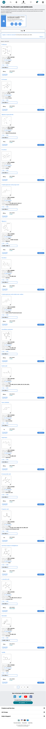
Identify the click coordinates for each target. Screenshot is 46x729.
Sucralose (4, 257)
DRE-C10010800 (11, 342)
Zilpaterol (4, 221)
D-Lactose (4, 149)
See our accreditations (19, 20)
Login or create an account (9, 34)
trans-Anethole (5, 402)
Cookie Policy (30, 722)
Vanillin (3, 652)
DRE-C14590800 (11, 162)
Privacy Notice (24, 722)
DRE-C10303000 (11, 592)
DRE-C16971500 (11, 378)
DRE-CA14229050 (11, 307)
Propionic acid (5, 509)
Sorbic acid (4, 366)
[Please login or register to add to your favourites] (43, 71)
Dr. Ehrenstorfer (8, 60)
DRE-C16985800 (11, 270)
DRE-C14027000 (11, 57)
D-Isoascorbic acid (6, 474)
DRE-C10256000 (11, 415)
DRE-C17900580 (11, 665)
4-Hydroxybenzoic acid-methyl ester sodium (12, 294)
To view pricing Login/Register (5, 75)
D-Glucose (4, 44)
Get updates (22, 702)
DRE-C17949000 (11, 234)
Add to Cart (41, 74)
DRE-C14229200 (11, 197)
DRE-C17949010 (11, 127)
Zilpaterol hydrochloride (7, 114)
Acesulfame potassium (7, 329)
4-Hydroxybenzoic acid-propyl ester (10, 184)
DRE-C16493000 (11, 521)
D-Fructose (4, 79)
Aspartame (4, 437)
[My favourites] (31, 2)
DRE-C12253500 (11, 558)
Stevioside (4, 615)
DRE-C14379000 (11, 486)
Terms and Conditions (17, 722)
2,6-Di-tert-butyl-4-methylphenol (10, 545)
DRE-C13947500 (11, 92)
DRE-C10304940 (11, 450)
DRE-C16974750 (11, 628)
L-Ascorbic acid (5, 579)
